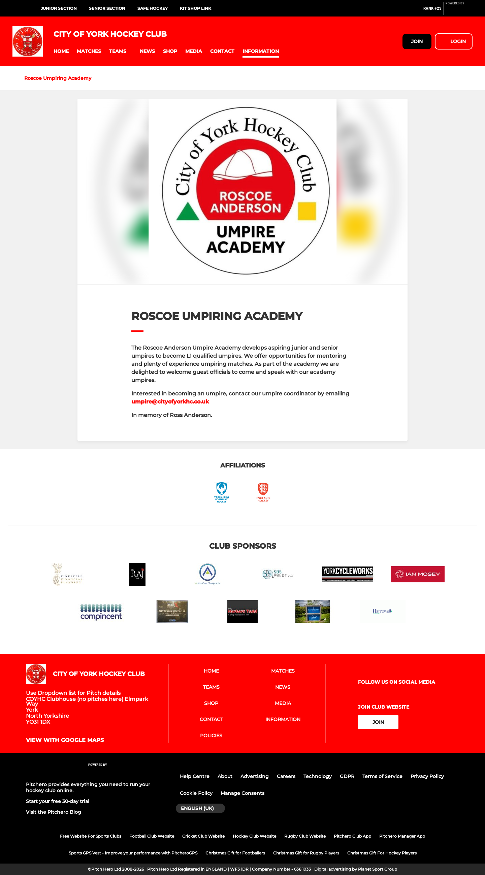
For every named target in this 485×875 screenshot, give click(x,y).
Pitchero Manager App (402, 836)
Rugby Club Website (305, 836)
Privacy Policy (427, 776)
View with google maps (65, 740)
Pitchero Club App (352, 836)
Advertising (254, 776)
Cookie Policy (196, 793)
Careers (286, 776)
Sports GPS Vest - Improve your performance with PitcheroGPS (133, 852)
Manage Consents (242, 793)
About (225, 776)
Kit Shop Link (195, 8)
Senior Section (107, 8)
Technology (317, 776)
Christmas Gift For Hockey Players (382, 852)
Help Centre (194, 776)
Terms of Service (382, 776)
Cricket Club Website (203, 836)
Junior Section (59, 8)
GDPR (347, 776)
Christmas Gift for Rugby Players (306, 852)
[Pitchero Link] (459, 11)
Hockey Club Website (254, 836)
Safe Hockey (152, 8)
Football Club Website (151, 836)
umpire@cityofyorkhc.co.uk (170, 401)
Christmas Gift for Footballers (235, 852)
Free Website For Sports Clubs (90, 836)
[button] (61, 51)
